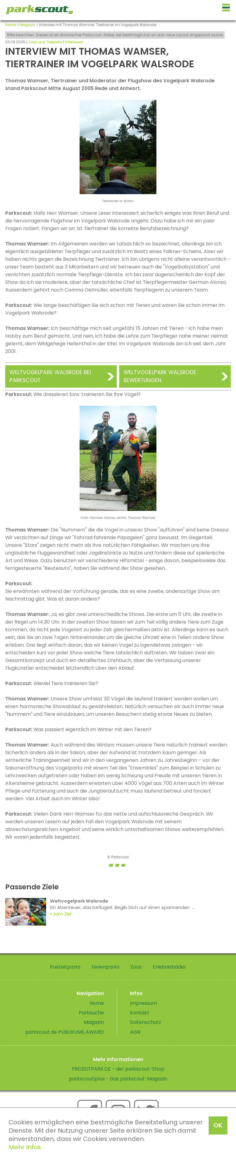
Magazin (27, 24)
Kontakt (139, 1012)
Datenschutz (145, 1022)
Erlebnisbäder (169, 966)
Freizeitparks (65, 966)
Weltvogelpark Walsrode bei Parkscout (50, 376)
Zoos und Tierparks (45, 42)
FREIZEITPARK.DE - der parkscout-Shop (118, 1068)
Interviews (74, 42)
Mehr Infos (25, 1147)
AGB (135, 1032)
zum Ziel (62, 914)
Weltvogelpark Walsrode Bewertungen (160, 376)
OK (218, 1125)
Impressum (143, 1003)
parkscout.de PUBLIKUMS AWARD (64, 1032)
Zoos (136, 966)
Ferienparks (106, 966)
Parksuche (91, 1012)
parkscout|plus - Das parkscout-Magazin (118, 1078)
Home (10, 24)
